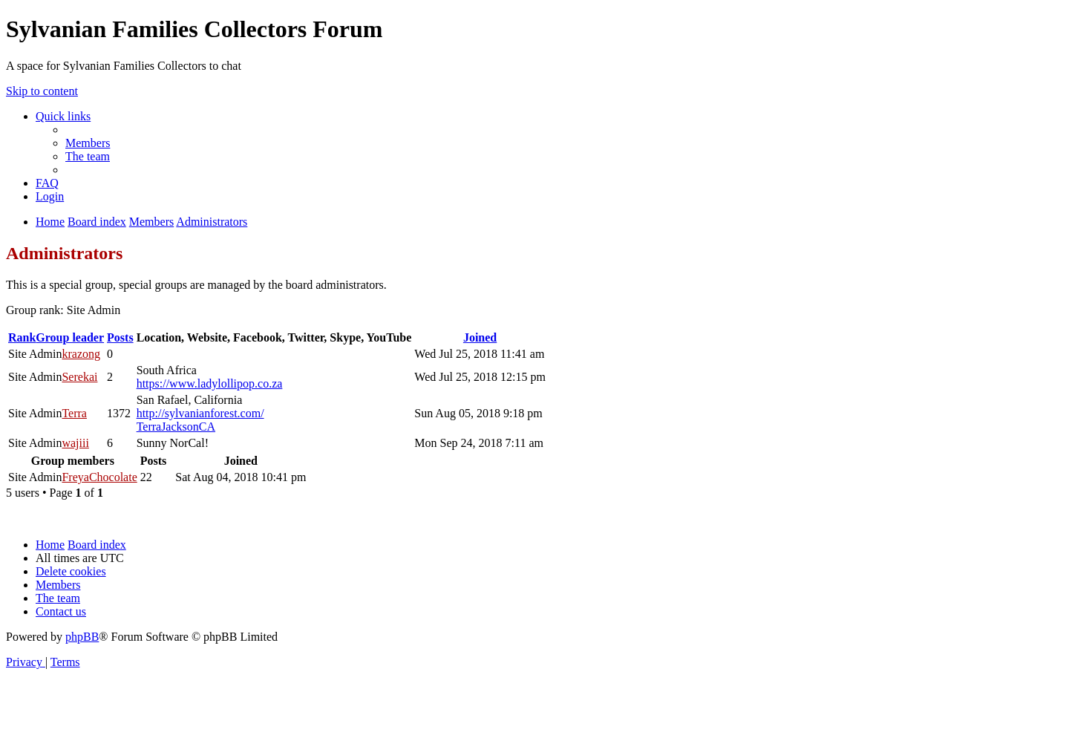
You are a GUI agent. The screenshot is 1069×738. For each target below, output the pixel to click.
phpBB (82, 636)
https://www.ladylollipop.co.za (210, 383)
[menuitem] (87, 143)
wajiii (75, 443)
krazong (81, 353)
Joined (480, 337)
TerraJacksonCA (176, 426)
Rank (22, 337)
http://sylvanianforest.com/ (200, 413)
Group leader (70, 337)
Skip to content (42, 91)
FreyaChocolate (99, 477)
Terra (74, 413)
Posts (120, 337)
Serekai (79, 376)
